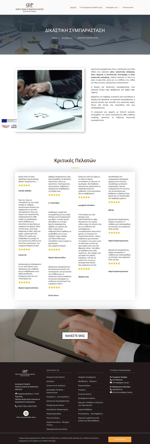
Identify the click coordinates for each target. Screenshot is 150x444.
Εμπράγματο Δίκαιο (86, 398)
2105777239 (32, 406)
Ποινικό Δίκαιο (53, 418)
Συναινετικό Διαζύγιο (56, 385)
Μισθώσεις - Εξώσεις (87, 381)
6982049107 (117, 389)
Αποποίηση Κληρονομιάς (57, 409)
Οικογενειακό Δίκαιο (56, 377)
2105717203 (22, 406)
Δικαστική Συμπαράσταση (58, 401)
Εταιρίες (82, 390)
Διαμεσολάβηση (85, 409)
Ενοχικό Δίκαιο (84, 394)
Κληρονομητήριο (54, 414)
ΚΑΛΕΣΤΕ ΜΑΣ (75, 336)
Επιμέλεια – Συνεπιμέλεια (58, 397)
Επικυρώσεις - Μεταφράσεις (90, 414)
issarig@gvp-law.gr (120, 382)
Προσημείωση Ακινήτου (57, 429)
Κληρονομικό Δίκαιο (55, 405)
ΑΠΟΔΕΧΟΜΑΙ (119, 439)
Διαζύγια (50, 381)
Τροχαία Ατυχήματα (87, 377)
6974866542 (117, 380)
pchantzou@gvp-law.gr (122, 392)
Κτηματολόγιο (84, 385)
